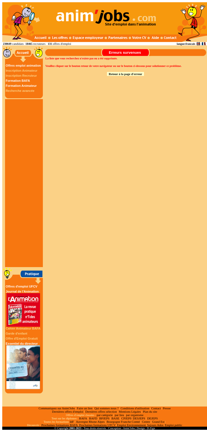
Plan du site (150, 411)
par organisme (134, 415)
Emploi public (173, 425)
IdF (72, 421)
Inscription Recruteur (21, 75)
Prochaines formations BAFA (59, 425)
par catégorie (105, 415)
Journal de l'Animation (23, 308)
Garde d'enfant (16, 333)
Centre (146, 421)
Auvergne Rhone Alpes (90, 421)
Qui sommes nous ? (106, 408)
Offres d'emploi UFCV (21, 286)
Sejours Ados (155, 425)
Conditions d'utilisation (134, 408)
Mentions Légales (130, 411)
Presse (167, 408)
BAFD (93, 418)
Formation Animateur (21, 85)
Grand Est (158, 421)
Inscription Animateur (21, 70)
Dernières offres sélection (101, 411)
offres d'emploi (62, 43)
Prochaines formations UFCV (97, 425)
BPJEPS (104, 418)
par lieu (119, 415)
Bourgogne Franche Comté (123, 421)
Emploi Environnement (131, 425)
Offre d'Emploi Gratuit (22, 338)
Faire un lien (84, 408)
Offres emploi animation (23, 65)
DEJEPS (152, 418)
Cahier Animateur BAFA (23, 328)
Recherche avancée (20, 90)
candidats (18, 43)
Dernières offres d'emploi (67, 411)
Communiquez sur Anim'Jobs (57, 408)
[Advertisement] (24, 183)
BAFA (83, 418)
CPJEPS (126, 418)
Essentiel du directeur (23, 365)
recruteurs (39, 43)
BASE (115, 418)
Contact (156, 408)
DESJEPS (139, 418)
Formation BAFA (18, 80)
